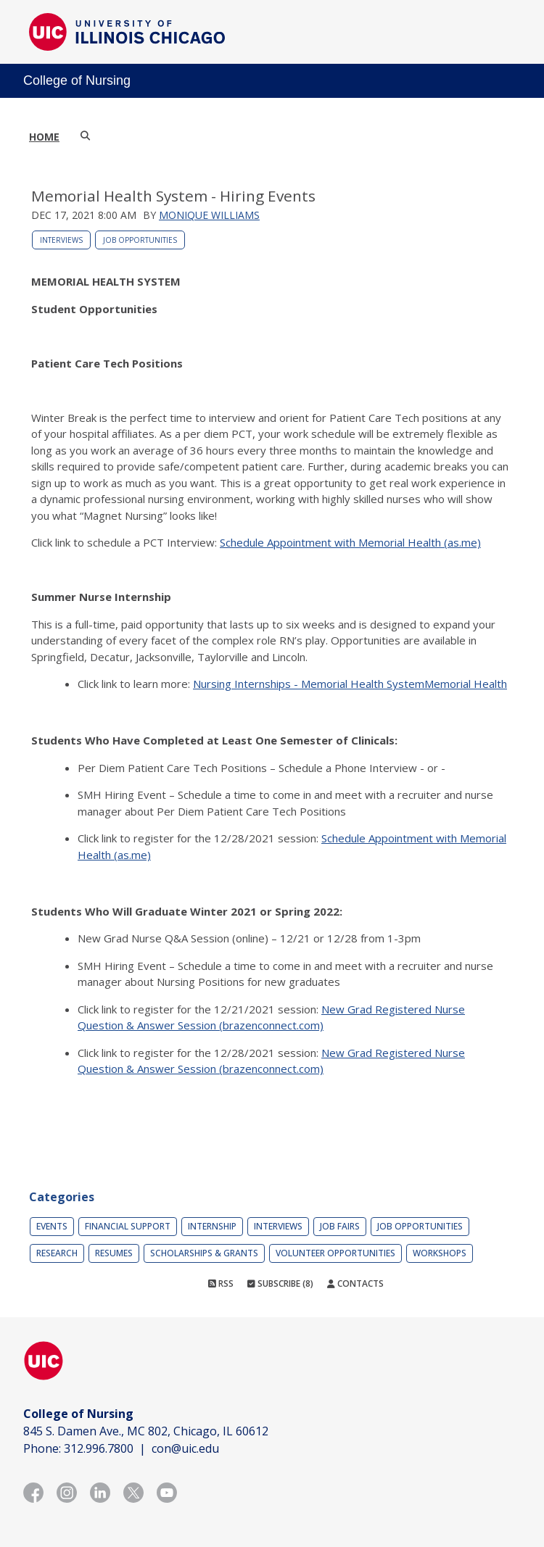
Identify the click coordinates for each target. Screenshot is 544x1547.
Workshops (439, 1253)
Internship (212, 1226)
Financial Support (127, 1226)
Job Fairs (340, 1226)
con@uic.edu (185, 1448)
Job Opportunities (140, 240)
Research (57, 1253)
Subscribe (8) (280, 1283)
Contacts (355, 1283)
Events (51, 1226)
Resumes (114, 1253)
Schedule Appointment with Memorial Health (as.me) (350, 542)
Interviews (61, 240)
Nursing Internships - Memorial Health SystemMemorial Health (350, 683)
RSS (221, 1283)
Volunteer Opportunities (335, 1253)
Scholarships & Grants (204, 1253)
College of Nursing (77, 80)
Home (44, 137)
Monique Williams (209, 215)
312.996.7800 (98, 1448)
